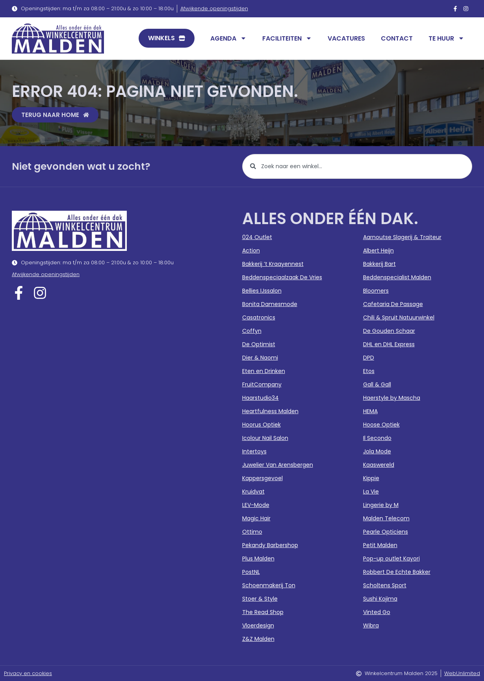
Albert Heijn (378, 250)
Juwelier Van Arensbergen (277, 465)
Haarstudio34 (260, 398)
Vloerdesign (258, 625)
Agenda (228, 38)
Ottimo (252, 532)
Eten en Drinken (263, 371)
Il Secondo (377, 438)
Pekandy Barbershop (270, 545)
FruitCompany (262, 384)
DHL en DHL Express (389, 344)
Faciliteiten (287, 38)
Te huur (446, 38)
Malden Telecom (386, 518)
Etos (369, 371)
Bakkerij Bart (379, 264)
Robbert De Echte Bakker (396, 572)
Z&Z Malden (258, 639)
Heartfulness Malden (270, 411)
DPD (368, 358)
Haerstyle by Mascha (391, 398)
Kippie (371, 478)
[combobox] (357, 166)
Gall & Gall (377, 384)
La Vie (371, 491)
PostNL (251, 572)
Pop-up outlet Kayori (391, 558)
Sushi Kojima (380, 599)
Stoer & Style (260, 599)
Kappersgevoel (262, 478)
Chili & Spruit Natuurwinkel (398, 317)
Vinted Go (376, 612)
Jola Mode (377, 451)
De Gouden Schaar (389, 331)
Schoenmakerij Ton (268, 585)
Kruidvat (253, 491)
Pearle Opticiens (385, 532)
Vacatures (346, 38)
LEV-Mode (255, 505)
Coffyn (251, 331)
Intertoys (254, 451)
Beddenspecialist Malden (397, 277)
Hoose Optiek (381, 425)
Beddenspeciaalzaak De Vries (282, 277)
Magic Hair (256, 518)
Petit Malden (380, 545)
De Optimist (258, 344)
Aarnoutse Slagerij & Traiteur (402, 237)
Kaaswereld (378, 465)
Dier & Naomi (260, 358)
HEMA (370, 411)
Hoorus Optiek (261, 425)
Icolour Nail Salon (265, 438)
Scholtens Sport (384, 585)
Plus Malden (258, 558)
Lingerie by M (381, 505)
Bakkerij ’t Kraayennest (273, 264)
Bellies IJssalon (262, 291)
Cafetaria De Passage (393, 304)
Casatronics (258, 317)
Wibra (371, 625)
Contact (397, 38)
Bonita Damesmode (269, 304)
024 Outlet (257, 237)
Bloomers (376, 291)
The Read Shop (263, 612)
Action (251, 250)
